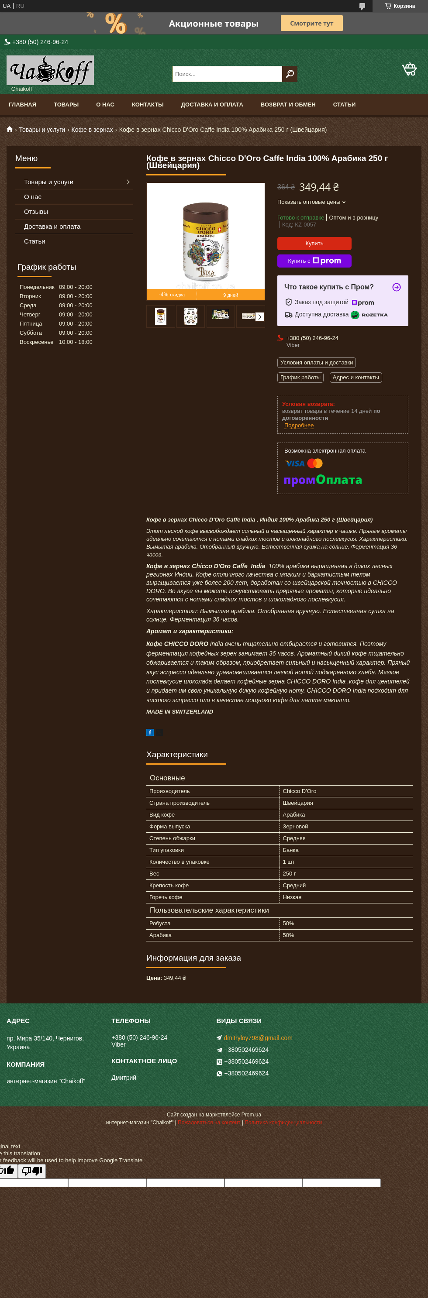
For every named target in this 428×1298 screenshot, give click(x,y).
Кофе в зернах (92, 129)
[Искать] (289, 74)
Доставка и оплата (212, 104)
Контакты (148, 104)
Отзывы (36, 211)
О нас (105, 104)
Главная (22, 104)
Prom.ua (251, 1115)
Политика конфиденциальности (283, 1122)
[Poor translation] (32, 1171)
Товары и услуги (42, 129)
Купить (314, 243)
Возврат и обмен (288, 104)
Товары (66, 104)
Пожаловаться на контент (209, 1122)
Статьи (344, 104)
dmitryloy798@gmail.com (258, 1037)
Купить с (314, 261)
